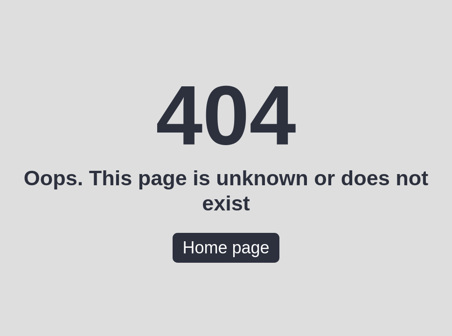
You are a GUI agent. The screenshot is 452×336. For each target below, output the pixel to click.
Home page (225, 247)
